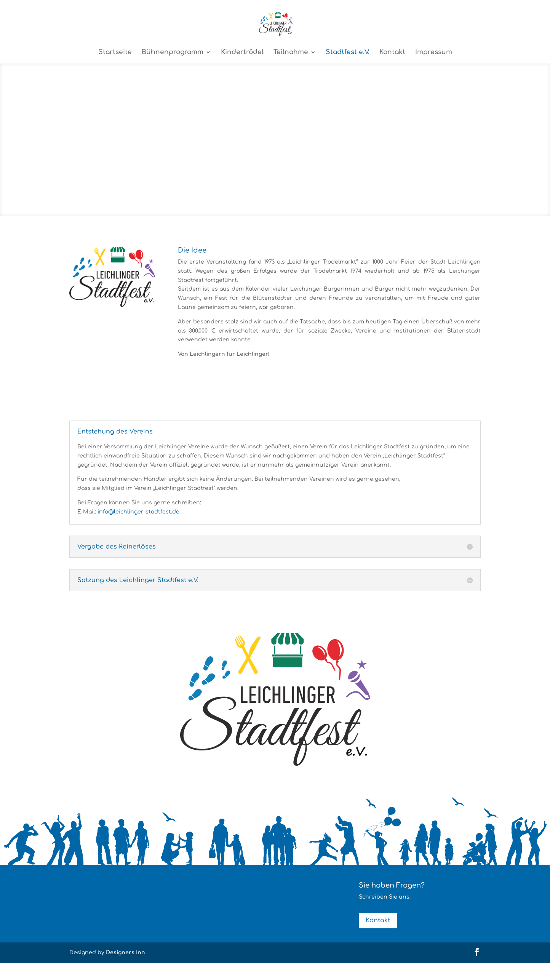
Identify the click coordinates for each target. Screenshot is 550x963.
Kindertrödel (242, 53)
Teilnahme (290, 53)
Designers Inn (125, 952)
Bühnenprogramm (172, 53)
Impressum (433, 53)
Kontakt (392, 53)
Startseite (115, 53)
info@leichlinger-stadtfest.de (138, 512)
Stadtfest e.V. (347, 53)
